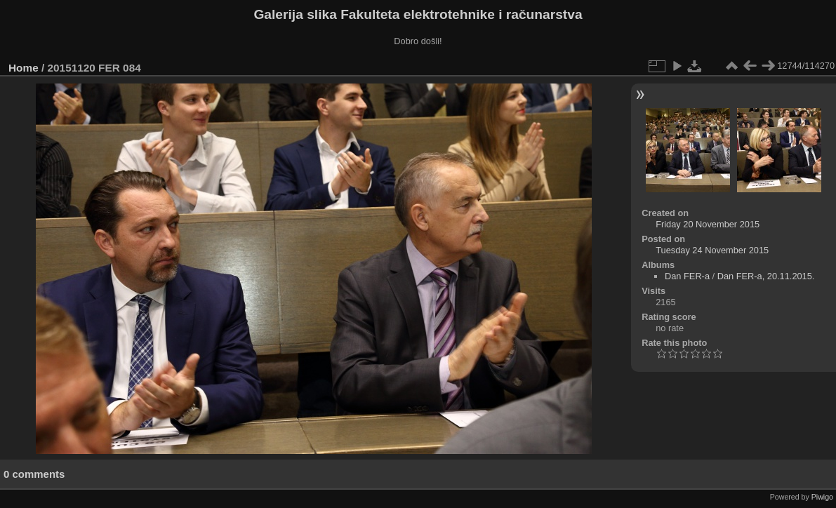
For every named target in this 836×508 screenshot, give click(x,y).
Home (23, 68)
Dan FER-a (687, 276)
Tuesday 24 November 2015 (712, 250)
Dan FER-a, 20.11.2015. (766, 276)
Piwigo (822, 497)
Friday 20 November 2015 (707, 224)
